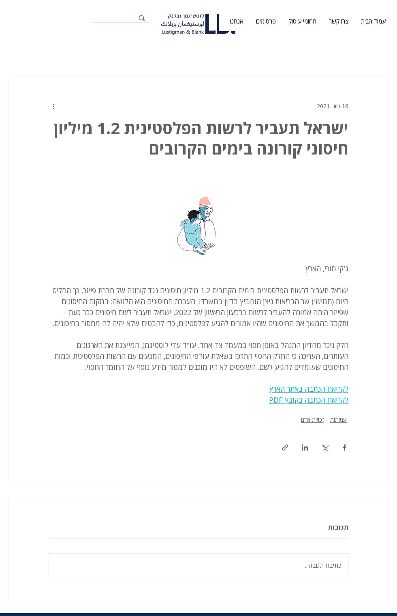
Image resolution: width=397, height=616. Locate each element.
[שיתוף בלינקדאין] (305, 447)
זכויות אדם (312, 419)
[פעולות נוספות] (53, 106)
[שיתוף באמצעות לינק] (285, 447)
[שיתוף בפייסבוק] (344, 447)
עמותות (338, 419)
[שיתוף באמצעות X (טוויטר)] (325, 447)
